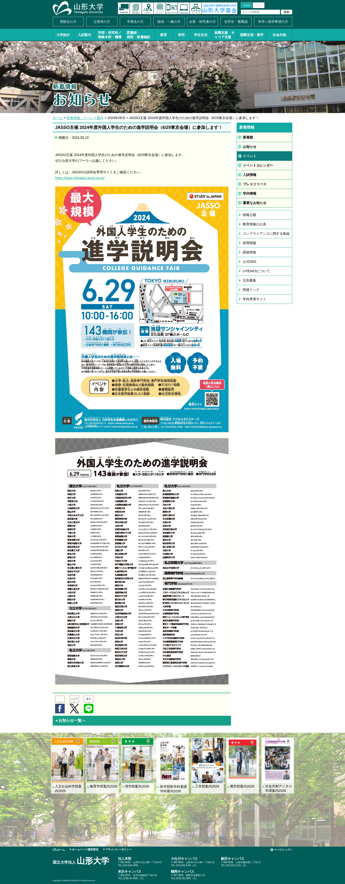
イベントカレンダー (160, 8)
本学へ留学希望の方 (273, 22)
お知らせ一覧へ (70, 720)
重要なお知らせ (254, 203)
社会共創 (279, 35)
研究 (181, 35)
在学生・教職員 (236, 22)
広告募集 (249, 280)
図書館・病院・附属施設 (138, 35)
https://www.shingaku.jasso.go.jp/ (79, 178)
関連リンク (251, 290)
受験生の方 (68, 22)
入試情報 (249, 175)
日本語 (246, 5)
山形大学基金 (220, 8)
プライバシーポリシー (118, 849)
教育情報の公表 (254, 224)
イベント (249, 156)
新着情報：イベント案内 (85, 118)
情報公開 (249, 215)
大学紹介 (63, 35)
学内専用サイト (254, 299)
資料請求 (136, 8)
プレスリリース (254, 184)
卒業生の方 (135, 22)
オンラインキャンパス (184, 8)
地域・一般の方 (169, 22)
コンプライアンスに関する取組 (266, 233)
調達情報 (249, 252)
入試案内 (84, 35)
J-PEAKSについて (256, 271)
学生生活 (200, 35)
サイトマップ (196, 8)
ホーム (58, 118)
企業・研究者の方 (202, 22)
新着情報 (124, 8)
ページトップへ (283, 849)
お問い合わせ (172, 8)
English (259, 5)
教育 (163, 35)
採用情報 (249, 243)
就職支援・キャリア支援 (224, 35)
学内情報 (249, 193)
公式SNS (249, 262)
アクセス (148, 8)
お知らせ (249, 147)
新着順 (248, 137)
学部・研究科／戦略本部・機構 (109, 35)
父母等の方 (101, 22)
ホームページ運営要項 (85, 849)
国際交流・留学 (252, 35)
